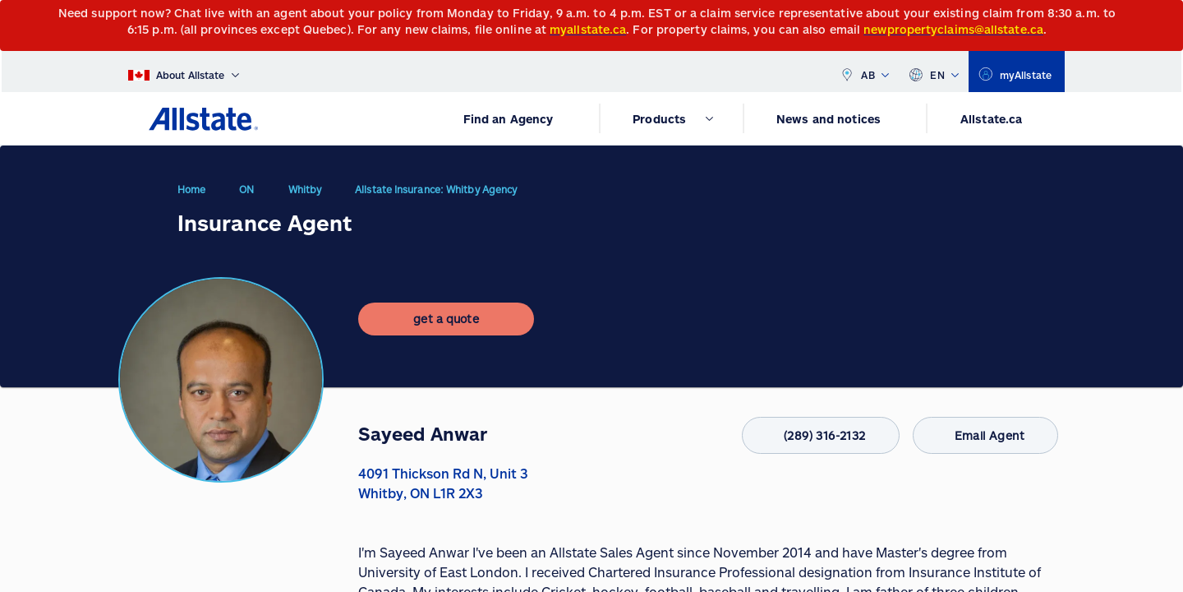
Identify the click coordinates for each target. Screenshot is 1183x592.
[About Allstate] (183, 71)
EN (934, 71)
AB (864, 71)
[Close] (1167, 17)
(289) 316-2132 (802, 435)
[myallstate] (1017, 71)
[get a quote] (446, 332)
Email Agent (978, 435)
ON (246, 195)
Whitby (305, 195)
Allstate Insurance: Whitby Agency (436, 195)
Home (191, 195)
